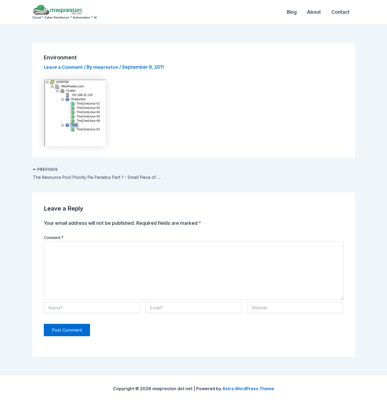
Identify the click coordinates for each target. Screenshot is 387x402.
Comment (53, 237)
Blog (295, 12)
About (316, 12)
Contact (341, 12)
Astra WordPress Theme (248, 388)
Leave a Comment (64, 67)
